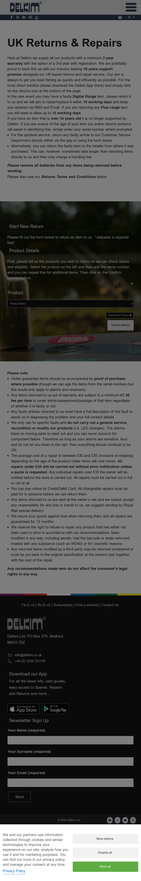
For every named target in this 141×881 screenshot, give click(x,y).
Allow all (105, 867)
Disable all (105, 853)
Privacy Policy (14, 871)
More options (105, 839)
